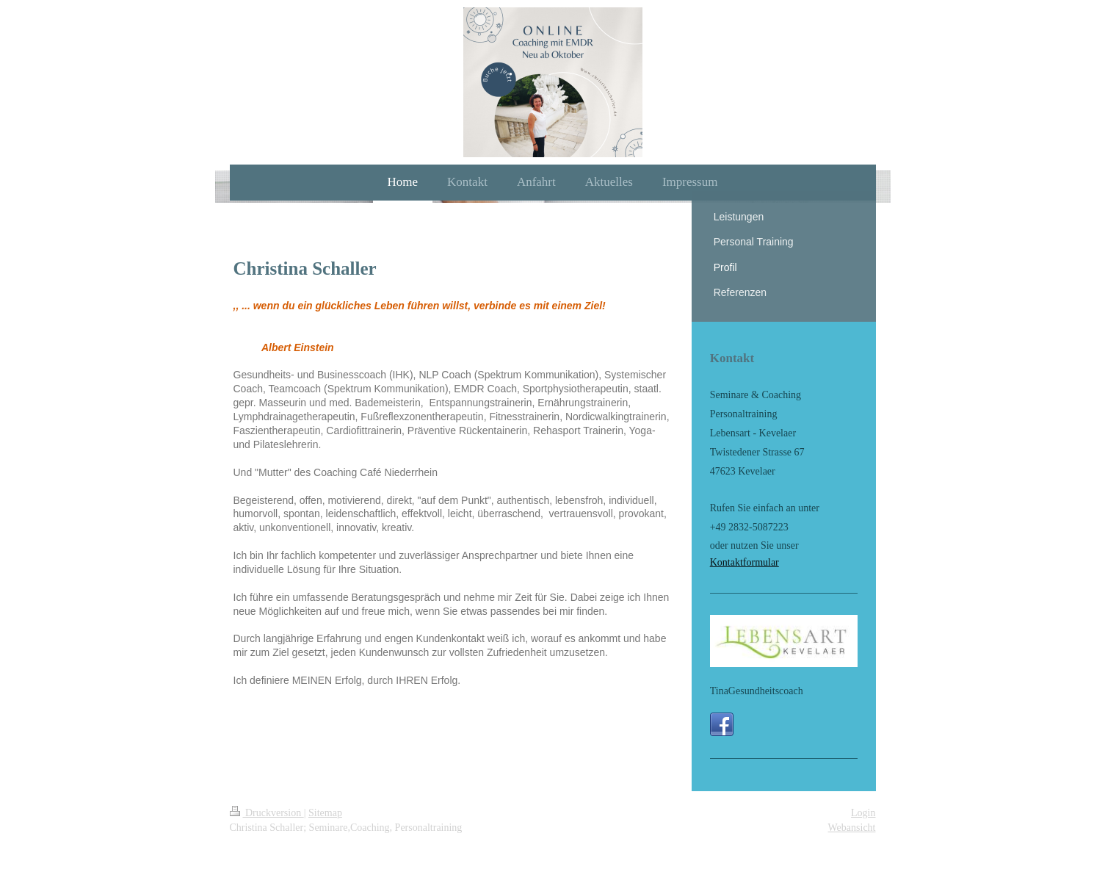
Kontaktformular (744, 562)
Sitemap (325, 812)
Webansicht (852, 827)
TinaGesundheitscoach (756, 690)
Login (863, 812)
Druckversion (267, 812)
